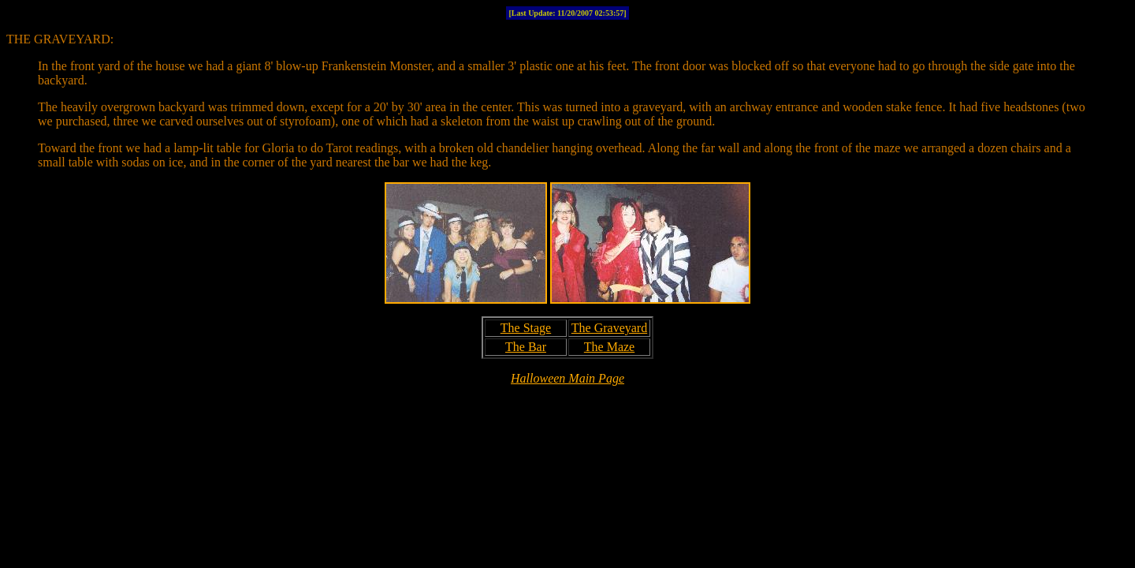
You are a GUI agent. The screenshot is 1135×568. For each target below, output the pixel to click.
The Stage (526, 327)
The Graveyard (609, 327)
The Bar (525, 346)
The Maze (609, 346)
